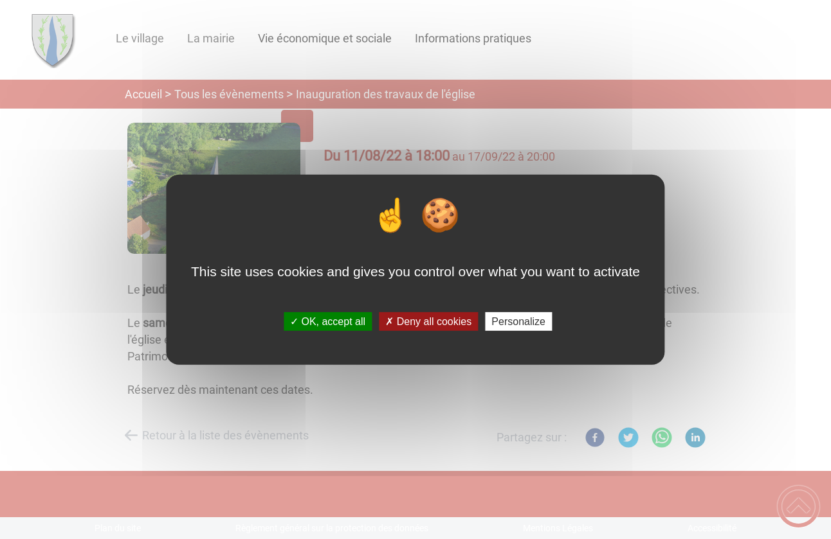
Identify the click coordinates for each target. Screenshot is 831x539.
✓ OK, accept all (327, 321)
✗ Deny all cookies (428, 321)
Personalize (518, 321)
